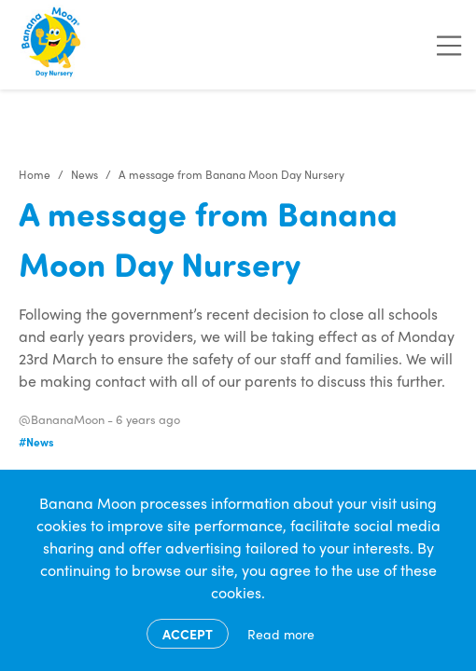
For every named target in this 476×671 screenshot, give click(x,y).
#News (36, 441)
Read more (281, 633)
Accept (187, 633)
